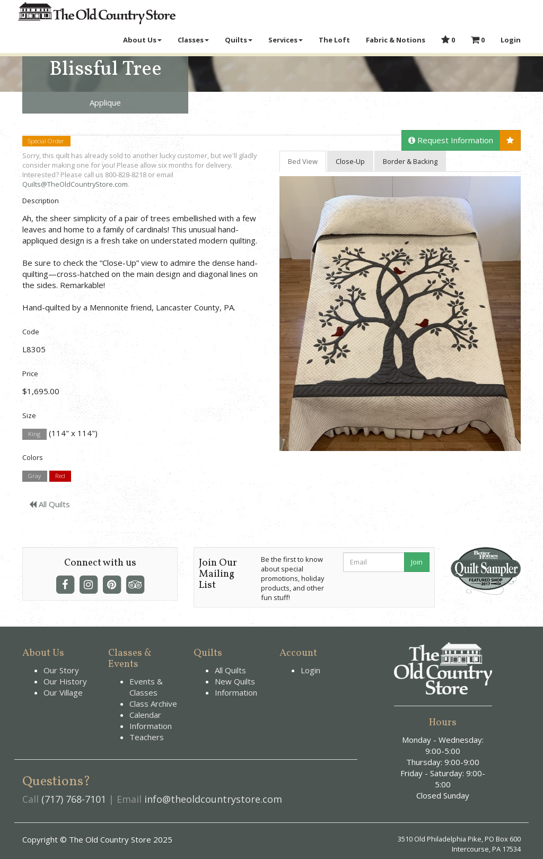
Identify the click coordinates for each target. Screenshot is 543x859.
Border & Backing (410, 161)
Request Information (450, 140)
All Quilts (49, 504)
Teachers (146, 737)
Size (29, 415)
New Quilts (235, 681)
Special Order (46, 141)
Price (30, 373)
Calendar (145, 714)
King (34, 434)
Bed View (303, 161)
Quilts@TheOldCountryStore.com (75, 184)
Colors (32, 457)
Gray (34, 476)
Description (40, 200)
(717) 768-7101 (73, 799)
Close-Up (350, 161)
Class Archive (153, 703)
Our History (65, 681)
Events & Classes (146, 687)
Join (417, 562)
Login (310, 670)
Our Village (63, 692)
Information (150, 726)
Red (60, 476)
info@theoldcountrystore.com (213, 799)
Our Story (61, 670)
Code (30, 331)
